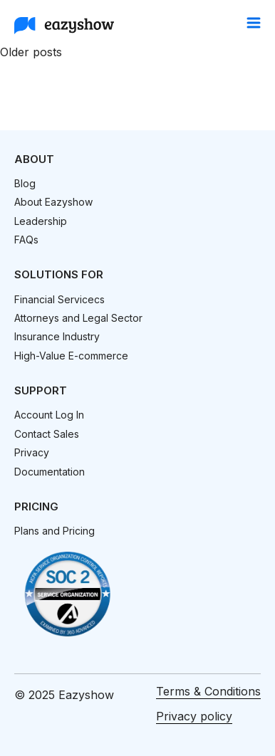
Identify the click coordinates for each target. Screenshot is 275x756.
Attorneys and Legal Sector (78, 318)
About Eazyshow (53, 202)
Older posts (31, 52)
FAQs (26, 239)
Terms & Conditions (208, 691)
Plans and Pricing (54, 531)
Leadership (40, 221)
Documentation (49, 472)
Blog (25, 183)
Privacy (31, 452)
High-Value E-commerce (71, 356)
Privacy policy (194, 716)
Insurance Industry (57, 336)
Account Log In (49, 415)
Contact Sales (46, 434)
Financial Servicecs (59, 299)
